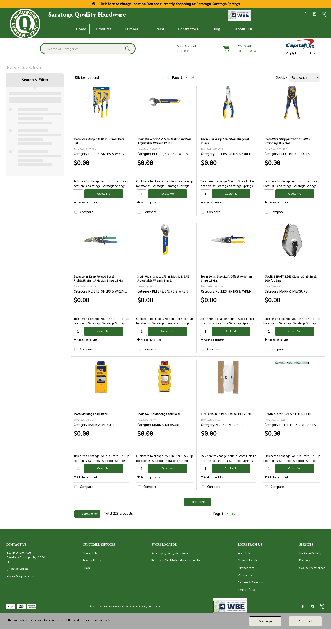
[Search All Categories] (88, 48)
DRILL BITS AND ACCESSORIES (303, 425)
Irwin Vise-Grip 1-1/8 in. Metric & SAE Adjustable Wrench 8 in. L (163, 278)
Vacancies (245, 575)
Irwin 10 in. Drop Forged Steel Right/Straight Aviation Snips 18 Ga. (98, 278)
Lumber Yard (246, 568)
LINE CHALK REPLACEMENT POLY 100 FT (228, 414)
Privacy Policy (92, 560)
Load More (198, 501)
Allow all (305, 621)
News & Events (248, 560)
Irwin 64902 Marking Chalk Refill (159, 414)
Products (103, 29)
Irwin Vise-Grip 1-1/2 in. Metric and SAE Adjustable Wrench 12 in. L (164, 141)
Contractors (188, 29)
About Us (244, 553)
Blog (216, 29)
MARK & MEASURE (293, 291)
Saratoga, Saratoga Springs (107, 186)
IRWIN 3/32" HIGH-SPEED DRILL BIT (289, 414)
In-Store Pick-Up (310, 553)
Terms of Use (247, 590)
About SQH (244, 29)
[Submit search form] (127, 48)
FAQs (86, 568)
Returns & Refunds (250, 582)
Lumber (131, 29)
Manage (265, 621)
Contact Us (90, 553)
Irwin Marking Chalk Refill (91, 414)
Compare (83, 212)
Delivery (305, 560)
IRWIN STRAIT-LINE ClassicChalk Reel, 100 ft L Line (291, 278)
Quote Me (103, 193)
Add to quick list (85, 202)
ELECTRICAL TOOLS (294, 154)
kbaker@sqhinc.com (20, 576)
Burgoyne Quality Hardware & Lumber (176, 560)
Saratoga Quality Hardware (87, 14)
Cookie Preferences (312, 568)
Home (81, 29)
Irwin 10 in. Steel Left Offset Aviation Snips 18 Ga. (226, 278)
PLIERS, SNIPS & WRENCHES (110, 154)
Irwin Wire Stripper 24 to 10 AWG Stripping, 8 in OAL (287, 141)
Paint (160, 29)
